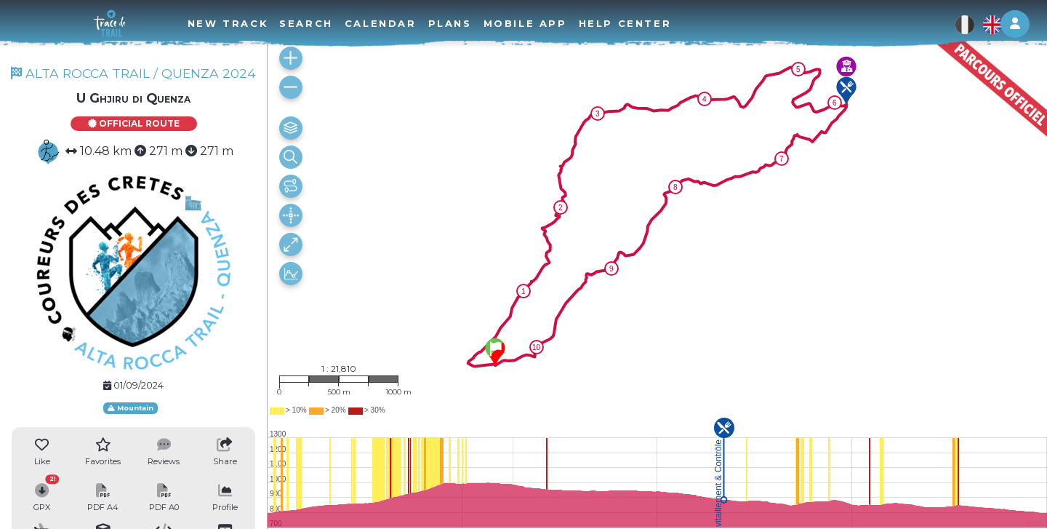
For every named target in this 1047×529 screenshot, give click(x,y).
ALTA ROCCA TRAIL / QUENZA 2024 (133, 73)
